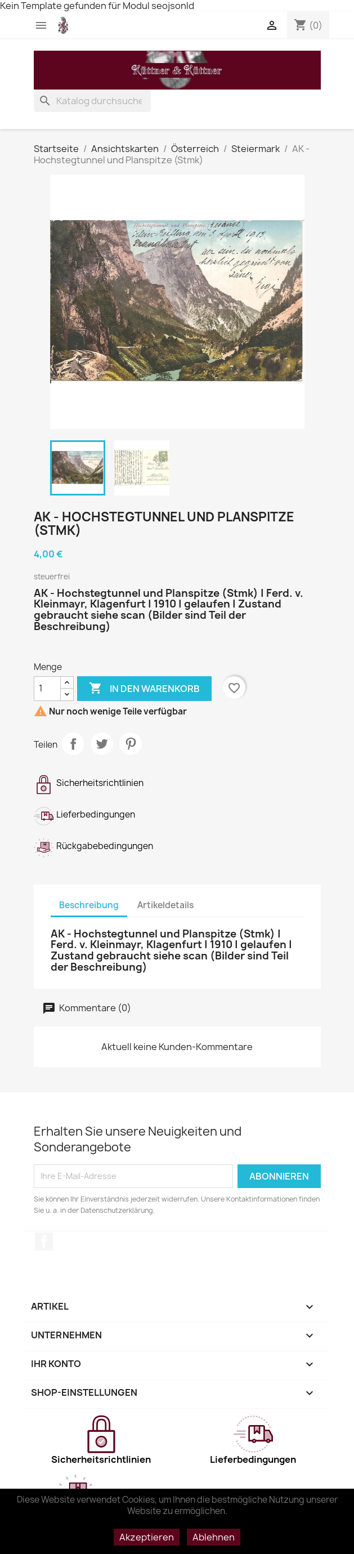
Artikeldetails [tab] (165, 905)
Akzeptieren (146, 1537)
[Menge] (47, 688)
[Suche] (92, 101)
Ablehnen (213, 1537)
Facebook (44, 1242)
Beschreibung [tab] (89, 905)
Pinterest (130, 744)
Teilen (73, 744)
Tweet (102, 744)
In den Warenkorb (144, 688)
